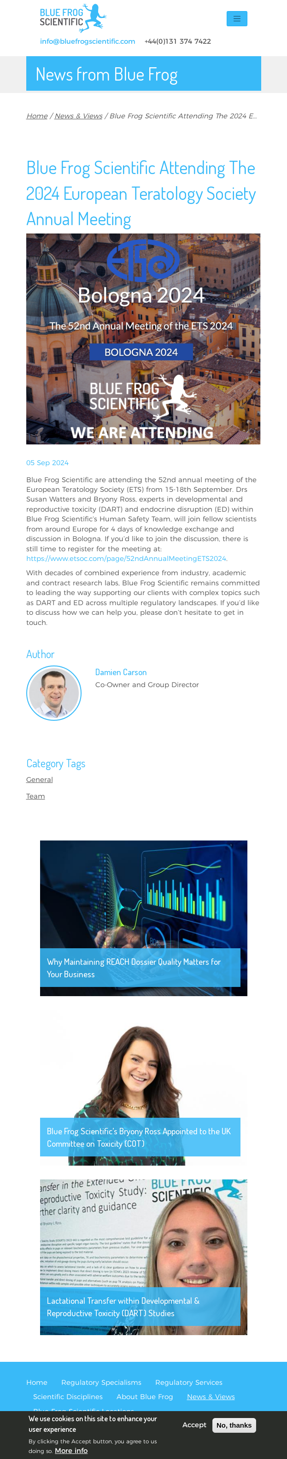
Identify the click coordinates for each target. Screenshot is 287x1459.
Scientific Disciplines (68, 1397)
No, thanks (234, 1428)
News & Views (78, 116)
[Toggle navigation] (237, 18)
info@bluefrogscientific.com (87, 41)
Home (36, 116)
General (39, 779)
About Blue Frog (145, 1397)
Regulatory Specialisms (101, 1382)
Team (35, 796)
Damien (121, 671)
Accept (194, 1428)
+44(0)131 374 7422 (178, 41)
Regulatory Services (189, 1382)
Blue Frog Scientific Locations (83, 1411)
